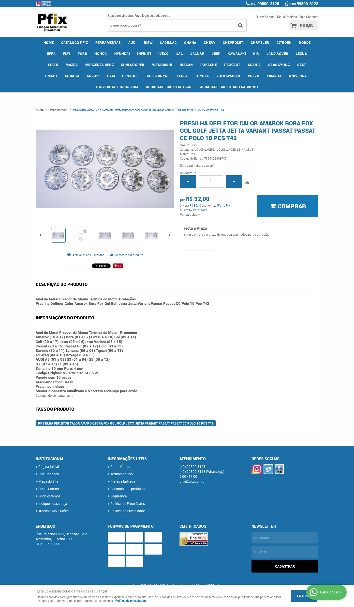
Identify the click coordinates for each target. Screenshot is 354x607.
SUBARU (72, 75)
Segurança (118, 496)
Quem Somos (265, 17)
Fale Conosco (308, 17)
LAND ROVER (277, 53)
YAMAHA (274, 75)
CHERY (210, 42)
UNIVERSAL (299, 75)
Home (49, 42)
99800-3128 (265, 3)
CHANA (190, 42)
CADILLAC (168, 42)
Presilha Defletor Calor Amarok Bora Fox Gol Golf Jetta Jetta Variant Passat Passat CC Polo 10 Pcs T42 (126, 423)
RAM (111, 75)
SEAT (301, 64)
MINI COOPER (132, 64)
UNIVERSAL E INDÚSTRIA (117, 86)
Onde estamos (49, 496)
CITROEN (284, 42)
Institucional (50, 458)
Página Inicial (48, 466)
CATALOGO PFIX (74, 42)
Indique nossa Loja (52, 503)
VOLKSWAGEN (228, 75)
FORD (82, 53)
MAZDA (72, 64)
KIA (256, 53)
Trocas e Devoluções (53, 511)
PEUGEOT (232, 64)
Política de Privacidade (127, 511)
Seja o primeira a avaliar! (197, 165)
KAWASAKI (237, 53)
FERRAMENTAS (108, 42)
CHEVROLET (233, 42)
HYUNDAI (122, 53)
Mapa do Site (48, 481)
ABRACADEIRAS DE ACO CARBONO (229, 86)
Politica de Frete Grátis (127, 503)
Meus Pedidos (287, 17)
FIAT (66, 53)
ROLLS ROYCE (158, 75)
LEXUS (301, 53)
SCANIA (254, 64)
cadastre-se (162, 15)
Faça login (141, 15)
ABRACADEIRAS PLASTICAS (169, 86)
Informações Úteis (127, 458)
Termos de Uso (121, 474)
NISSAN (186, 64)
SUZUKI (93, 75)
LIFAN (53, 64)
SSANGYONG (279, 64)
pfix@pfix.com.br (192, 481)
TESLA (182, 75)
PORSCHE (208, 64)
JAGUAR (197, 53)
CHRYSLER (260, 42)
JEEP (216, 53)
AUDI (132, 42)
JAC (179, 53)
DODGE (305, 42)
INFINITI (144, 53)
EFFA (51, 53)
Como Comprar (122, 466)
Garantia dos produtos (127, 488)
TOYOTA (202, 75)
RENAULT (130, 75)
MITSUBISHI (162, 64)
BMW (148, 42)
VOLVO (254, 75)
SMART (51, 75)
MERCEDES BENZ (99, 64)
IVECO (163, 53)
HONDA (100, 53)
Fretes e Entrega (122, 481)
